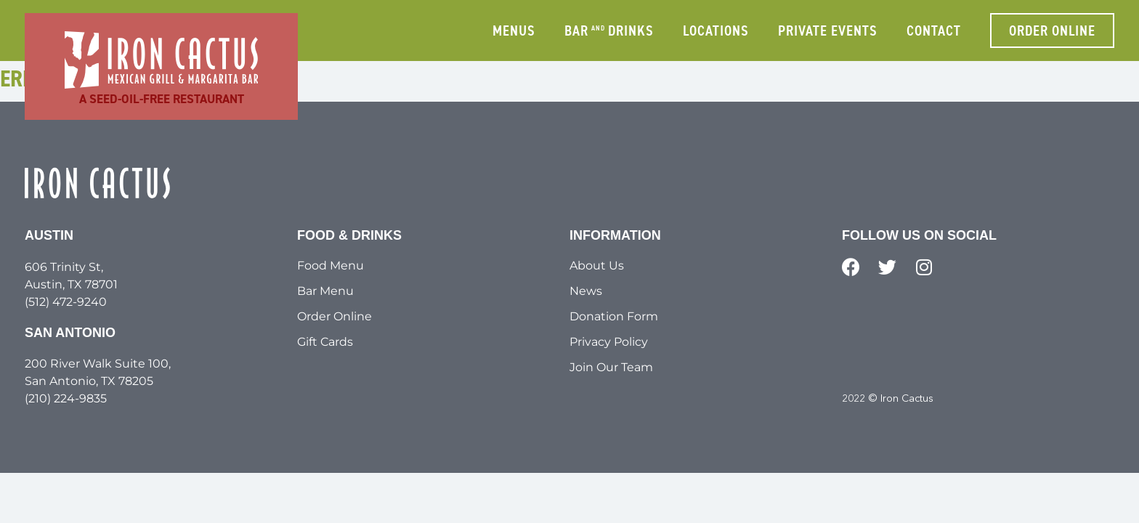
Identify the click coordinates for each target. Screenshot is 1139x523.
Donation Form (614, 316)
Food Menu (330, 265)
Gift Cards (325, 342)
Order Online (334, 316)
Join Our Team (611, 367)
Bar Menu (325, 291)
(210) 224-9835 (66, 398)
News (586, 291)
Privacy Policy (609, 342)
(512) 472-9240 (66, 302)
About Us (597, 265)
